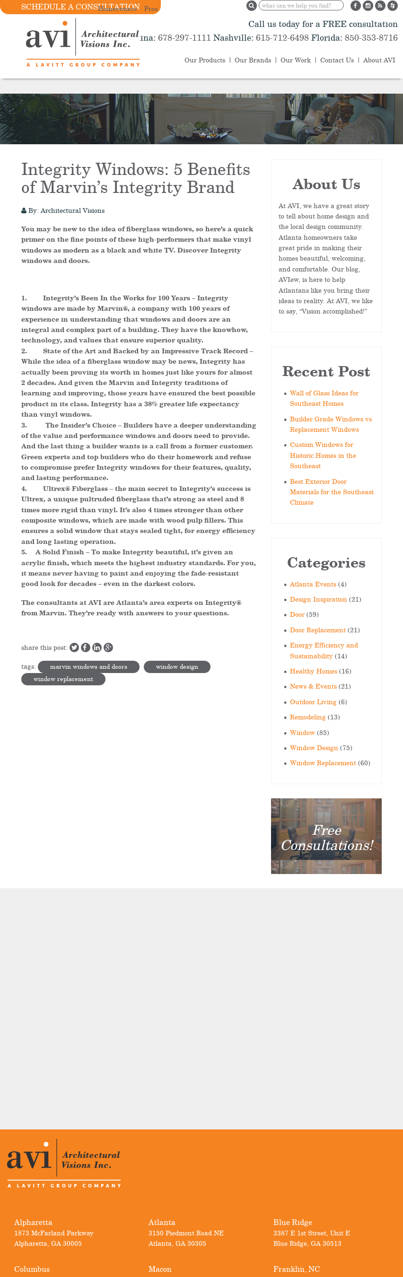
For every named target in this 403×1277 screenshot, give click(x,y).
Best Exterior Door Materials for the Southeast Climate (332, 491)
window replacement (63, 678)
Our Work (295, 60)
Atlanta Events (313, 584)
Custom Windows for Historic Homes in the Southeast (323, 455)
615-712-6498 (282, 37)
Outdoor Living (313, 702)
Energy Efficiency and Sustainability (324, 650)
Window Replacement (323, 763)
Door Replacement (318, 630)
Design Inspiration (318, 599)
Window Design (314, 747)
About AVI (379, 60)
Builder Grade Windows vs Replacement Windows (331, 424)
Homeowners (117, 8)
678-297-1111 (183, 37)
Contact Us (337, 60)
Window (302, 732)
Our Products (204, 60)
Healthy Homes (313, 671)
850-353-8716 (370, 37)
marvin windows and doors (88, 666)
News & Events (313, 686)
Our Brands (253, 60)
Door (297, 614)
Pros (151, 8)
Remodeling (308, 717)
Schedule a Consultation (80, 6)
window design (177, 666)
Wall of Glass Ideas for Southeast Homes (324, 398)
